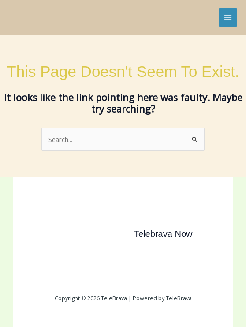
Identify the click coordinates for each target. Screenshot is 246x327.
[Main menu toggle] (228, 17)
